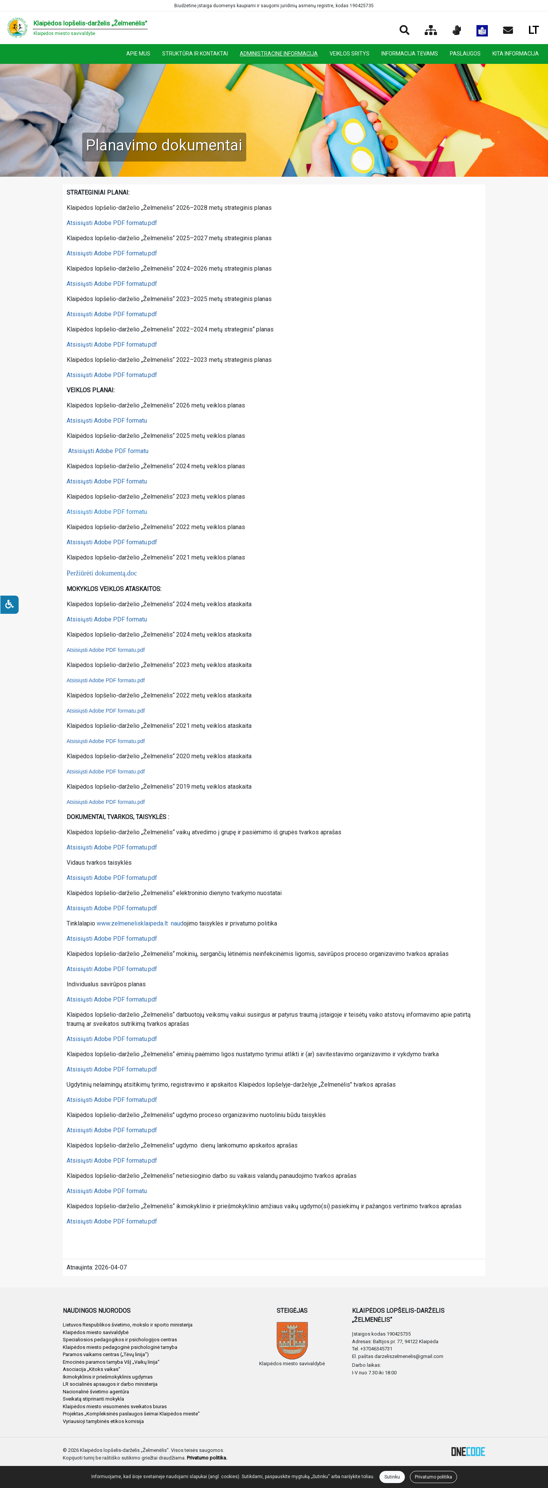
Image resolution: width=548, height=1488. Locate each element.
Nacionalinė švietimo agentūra (96, 1392)
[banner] (77, 27)
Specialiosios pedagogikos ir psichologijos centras (120, 1339)
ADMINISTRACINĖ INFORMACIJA (279, 54)
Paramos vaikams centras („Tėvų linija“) (106, 1354)
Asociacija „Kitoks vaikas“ (91, 1369)
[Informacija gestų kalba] (456, 31)
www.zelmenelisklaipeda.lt (132, 923)
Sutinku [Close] (392, 1477)
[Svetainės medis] (431, 31)
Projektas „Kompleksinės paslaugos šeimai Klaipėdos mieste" (131, 1414)
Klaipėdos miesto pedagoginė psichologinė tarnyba (120, 1347)
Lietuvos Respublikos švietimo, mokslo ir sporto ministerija (128, 1325)
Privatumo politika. (207, 1458)
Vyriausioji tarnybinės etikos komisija (103, 1421)
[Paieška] (405, 31)
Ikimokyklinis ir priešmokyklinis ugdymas (108, 1377)
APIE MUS (138, 54)
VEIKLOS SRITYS (350, 54)
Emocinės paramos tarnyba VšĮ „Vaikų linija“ (111, 1362)
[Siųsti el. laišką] (508, 31)
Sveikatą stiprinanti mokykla (93, 1399)
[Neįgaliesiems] (9, 604)
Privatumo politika (433, 1477)
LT (533, 30)
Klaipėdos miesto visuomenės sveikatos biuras (115, 1406)
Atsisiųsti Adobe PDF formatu (107, 420)
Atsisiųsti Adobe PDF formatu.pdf (112, 223)
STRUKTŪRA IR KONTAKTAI (195, 54)
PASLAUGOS (465, 54)
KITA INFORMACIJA (515, 54)
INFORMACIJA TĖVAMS (409, 54)
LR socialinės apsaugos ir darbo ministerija (110, 1384)
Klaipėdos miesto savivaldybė (96, 1332)
